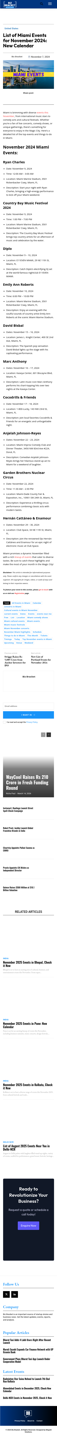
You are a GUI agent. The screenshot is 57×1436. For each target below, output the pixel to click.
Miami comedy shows (37, 617)
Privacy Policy (31, 722)
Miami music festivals (14, 625)
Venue (19, 643)
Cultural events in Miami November (21, 610)
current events (11, 614)
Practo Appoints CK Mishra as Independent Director (16, 869)
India (6, 958)
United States (11, 28)
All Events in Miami (21, 603)
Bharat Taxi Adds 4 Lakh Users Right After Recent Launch (27, 1341)
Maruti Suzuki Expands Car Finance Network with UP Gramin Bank (28, 1351)
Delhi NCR (8, 1142)
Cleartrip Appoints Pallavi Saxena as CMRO (19, 849)
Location (21, 617)
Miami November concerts (16, 628)
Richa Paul (10, 793)
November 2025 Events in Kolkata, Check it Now (27, 1086)
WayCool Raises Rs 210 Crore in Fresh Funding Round (27, 782)
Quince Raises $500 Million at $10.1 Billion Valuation (19, 889)
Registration (19, 593)
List (12, 617)
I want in (28, 714)
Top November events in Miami (37, 639)
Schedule (37, 632)
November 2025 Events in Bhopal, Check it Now (27, 964)
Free (6, 617)
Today (17, 639)
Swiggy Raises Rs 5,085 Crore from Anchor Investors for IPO (15, 661)
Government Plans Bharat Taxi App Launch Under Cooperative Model (26, 1360)
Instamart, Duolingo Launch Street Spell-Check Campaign (18, 809)
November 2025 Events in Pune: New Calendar (25, 1025)
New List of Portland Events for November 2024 (41, 659)
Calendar (37, 603)
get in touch (43, 589)
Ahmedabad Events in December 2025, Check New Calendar (27, 1390)
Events (31, 614)
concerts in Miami (12, 607)
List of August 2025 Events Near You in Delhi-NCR (26, 1147)
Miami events (33, 621)
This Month (32, 635)
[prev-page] (43, 734)
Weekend (28, 643)
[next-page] (49, 734)
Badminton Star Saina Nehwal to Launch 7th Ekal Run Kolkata (26, 1380)
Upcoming (9, 643)
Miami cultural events (14, 621)
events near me (44, 614)
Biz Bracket (17, 56)
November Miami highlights (17, 632)
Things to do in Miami (14, 635)
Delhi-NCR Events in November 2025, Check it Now (27, 1398)
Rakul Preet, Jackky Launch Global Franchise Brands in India (18, 829)
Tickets (43, 635)
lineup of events (23, 556)
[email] (28, 706)
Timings (8, 639)
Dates (23, 614)
